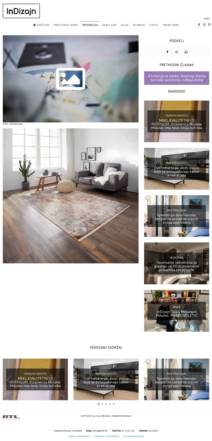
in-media (139, 25)
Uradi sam (109, 25)
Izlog (125, 25)
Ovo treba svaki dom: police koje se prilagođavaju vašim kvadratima (176, 171)
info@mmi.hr (100, 430)
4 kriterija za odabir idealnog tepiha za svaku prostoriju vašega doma (177, 77)
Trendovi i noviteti (176, 115)
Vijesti (154, 25)
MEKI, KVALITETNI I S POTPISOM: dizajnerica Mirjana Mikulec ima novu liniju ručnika (176, 124)
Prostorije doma (66, 25)
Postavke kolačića (133, 436)
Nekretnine (171, 25)
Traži (206, 18)
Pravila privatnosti (79, 436)
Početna (43, 25)
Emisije (176, 306)
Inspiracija (90, 25)
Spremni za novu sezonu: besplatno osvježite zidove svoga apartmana (176, 218)
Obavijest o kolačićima (106, 436)
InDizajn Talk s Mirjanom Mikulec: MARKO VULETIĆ (176, 313)
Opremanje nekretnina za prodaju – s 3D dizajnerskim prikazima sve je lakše (176, 266)
